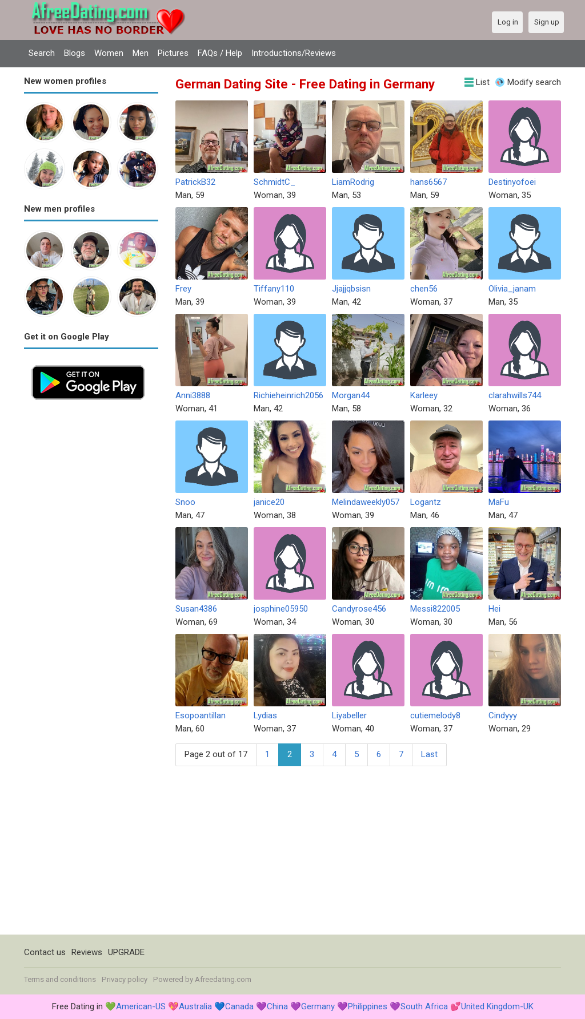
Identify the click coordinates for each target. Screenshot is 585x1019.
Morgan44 (351, 395)
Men (141, 53)
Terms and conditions (60, 979)
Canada (239, 1006)
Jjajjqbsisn (351, 289)
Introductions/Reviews (293, 53)
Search (42, 53)
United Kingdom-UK (497, 1006)
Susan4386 (196, 609)
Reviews (86, 952)
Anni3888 (192, 395)
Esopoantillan (200, 715)
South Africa (424, 1006)
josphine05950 (281, 609)
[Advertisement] (91, 578)
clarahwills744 (514, 395)
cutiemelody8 (435, 715)
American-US (141, 1006)
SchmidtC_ (274, 182)
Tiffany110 (274, 289)
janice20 (269, 502)
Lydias (265, 715)
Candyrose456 (359, 609)
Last (429, 754)
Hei (494, 609)
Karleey (424, 395)
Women (108, 53)
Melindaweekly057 (365, 502)
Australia (195, 1006)
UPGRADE (126, 952)
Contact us (45, 952)
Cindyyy (502, 715)
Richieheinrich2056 (288, 395)
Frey (183, 289)
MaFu (498, 502)
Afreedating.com (223, 979)
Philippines (367, 1006)
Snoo (185, 502)
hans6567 (428, 182)
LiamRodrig (353, 182)
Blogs (74, 53)
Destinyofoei (512, 182)
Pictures (173, 53)
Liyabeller (349, 715)
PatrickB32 (195, 182)
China (277, 1006)
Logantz (425, 502)
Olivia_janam (512, 289)
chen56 (424, 289)
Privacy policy (124, 979)
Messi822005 (435, 609)
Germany (318, 1006)
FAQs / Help (220, 53)
